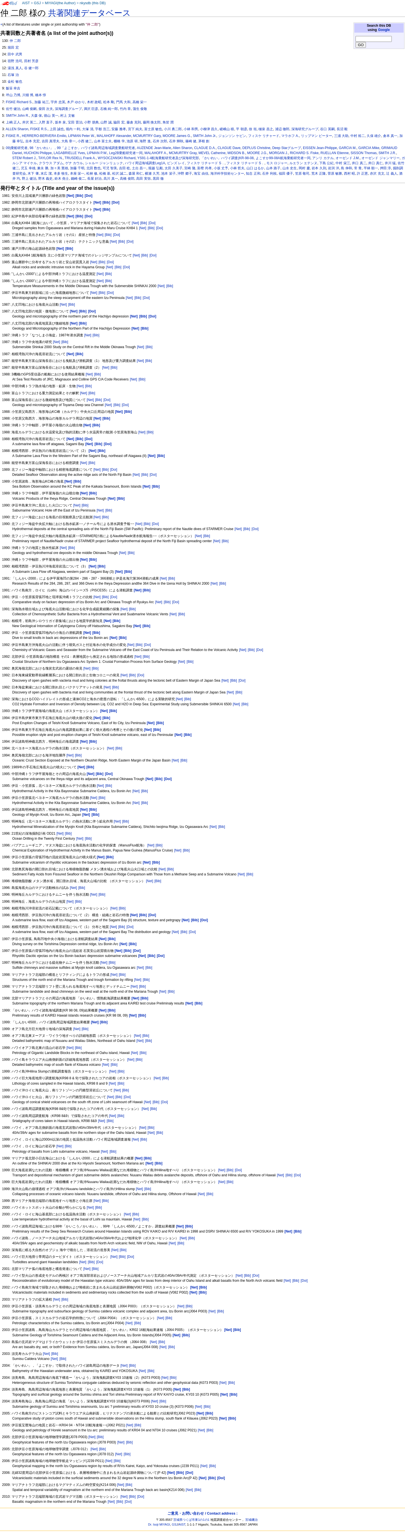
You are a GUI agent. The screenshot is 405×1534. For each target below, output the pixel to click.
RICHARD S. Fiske (304, 153)
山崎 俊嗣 (29, 109)
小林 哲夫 (237, 168)
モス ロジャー (276, 163)
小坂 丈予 (221, 168)
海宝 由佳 (201, 173)
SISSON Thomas (363, 153)
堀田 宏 (13, 47)
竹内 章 (125, 109)
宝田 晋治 (75, 122)
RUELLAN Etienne (335, 153)
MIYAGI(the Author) (60, 3)
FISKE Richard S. (19, 102)
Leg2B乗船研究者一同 (126, 153)
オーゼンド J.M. (348, 158)
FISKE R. (13, 136)
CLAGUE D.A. (205, 148)
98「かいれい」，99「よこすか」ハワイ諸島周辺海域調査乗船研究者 (82, 148)
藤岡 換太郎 (152, 122)
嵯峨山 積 (227, 129)
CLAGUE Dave (229, 148)
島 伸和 (346, 168)
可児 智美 (110, 168)
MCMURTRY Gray (183, 153)
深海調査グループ (68, 109)
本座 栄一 (77, 173)
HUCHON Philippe (38, 153)
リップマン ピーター (316, 136)
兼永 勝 (42, 168)
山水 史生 (289, 168)
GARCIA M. (348, 148)
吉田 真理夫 (50, 141)
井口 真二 (359, 163)
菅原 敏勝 (335, 173)
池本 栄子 (168, 173)
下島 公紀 (326, 163)
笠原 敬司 (302, 173)
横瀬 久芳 (152, 173)
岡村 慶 (304, 168)
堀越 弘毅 (155, 168)
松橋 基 (104, 173)
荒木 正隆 (318, 173)
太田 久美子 (173, 168)
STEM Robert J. (24, 158)
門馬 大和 (123, 102)
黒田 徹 (158, 179)
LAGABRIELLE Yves (69, 153)
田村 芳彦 (31, 61)
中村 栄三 (343, 163)
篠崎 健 (190, 141)
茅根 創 (203, 141)
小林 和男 (191, 129)
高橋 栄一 (139, 102)
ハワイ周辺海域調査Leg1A (145, 163)
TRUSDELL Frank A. (80, 158)
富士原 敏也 (153, 129)
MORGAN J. (278, 153)
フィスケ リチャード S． (206, 163)
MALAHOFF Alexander (114, 136)
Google (384, 30)
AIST (26, 3)
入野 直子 (46, 122)
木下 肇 (33, 173)
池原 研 (132, 141)
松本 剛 (108, 102)
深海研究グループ (304, 129)
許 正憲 (362, 173)
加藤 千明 (77, 168)
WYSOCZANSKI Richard (116, 158)
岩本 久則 (319, 168)
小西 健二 (85, 141)
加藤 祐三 (41, 102)
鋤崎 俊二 (78, 179)
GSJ (37, 3)
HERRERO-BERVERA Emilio (44, 136)
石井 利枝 (269, 173)
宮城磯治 (251, 1519)
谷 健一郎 (31, 68)
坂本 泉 (60, 122)
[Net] (135, 223)
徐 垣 (252, 129)
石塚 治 (13, 75)
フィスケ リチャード (263, 136)
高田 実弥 (143, 179)
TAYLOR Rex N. (50, 158)
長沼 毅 (342, 129)
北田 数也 (93, 168)
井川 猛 (390, 163)
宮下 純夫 (135, 129)
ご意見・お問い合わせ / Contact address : (202, 1513)
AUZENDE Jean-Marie (154, 148)
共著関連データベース (89, 12)
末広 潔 (45, 173)
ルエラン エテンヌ (303, 163)
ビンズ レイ (176, 163)
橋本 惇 (40, 95)
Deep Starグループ (286, 148)
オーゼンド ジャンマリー (380, 158)
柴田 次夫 (46, 109)
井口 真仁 (375, 163)
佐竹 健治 (13, 109)
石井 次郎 (160, 141)
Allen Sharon (182, 148)
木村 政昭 (94, 102)
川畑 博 (27, 95)
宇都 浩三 (102, 129)
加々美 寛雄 (59, 168)
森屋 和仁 (136, 173)
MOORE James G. (177, 136)
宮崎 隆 (189, 168)
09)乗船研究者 (17, 148)
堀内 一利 (73, 129)
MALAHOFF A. (156, 153)
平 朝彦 (241, 129)
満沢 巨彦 (91, 109)
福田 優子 (286, 173)
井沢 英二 (29, 122)
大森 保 (36, 116)
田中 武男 (15, 54)
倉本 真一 (390, 136)
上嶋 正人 (13, 122)
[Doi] (152, 223)
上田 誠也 (57, 129)
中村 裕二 (357, 136)
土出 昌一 (139, 168)
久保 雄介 (374, 136)
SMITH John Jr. (204, 136)
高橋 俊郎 (127, 179)
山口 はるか (255, 168)
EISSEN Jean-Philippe (320, 148)
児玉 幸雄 (28, 168)
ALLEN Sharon (17, 129)
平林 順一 (371, 168)
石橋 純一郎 (109, 109)
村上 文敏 (67, 116)
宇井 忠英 (58, 102)
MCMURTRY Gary (147, 136)
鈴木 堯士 (62, 179)
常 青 (358, 168)
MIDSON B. (236, 153)
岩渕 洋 (333, 168)
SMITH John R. (17, 116)
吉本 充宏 (32, 141)
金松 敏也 (15, 82)
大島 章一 (68, 141)
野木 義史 (45, 179)
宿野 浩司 (15, 61)
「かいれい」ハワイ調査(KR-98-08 (227, 158)
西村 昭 (349, 173)
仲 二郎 (15, 41)
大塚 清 (87, 129)
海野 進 (145, 141)
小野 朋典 (91, 122)
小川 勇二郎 (173, 129)
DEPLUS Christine (256, 148)
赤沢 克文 (377, 173)
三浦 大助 (341, 136)
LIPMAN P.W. (97, 153)
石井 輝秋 (176, 141)
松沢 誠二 (119, 173)
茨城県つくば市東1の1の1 (191, 1519)
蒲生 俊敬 (140, 109)
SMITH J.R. (387, 153)
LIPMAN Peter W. (81, 136)
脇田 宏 (118, 122)
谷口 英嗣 (327, 129)
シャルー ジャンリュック (104, 163)
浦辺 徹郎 (282, 129)
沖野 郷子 (184, 173)
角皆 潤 (168, 122)
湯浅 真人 (15, 68)
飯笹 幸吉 (13, 88)
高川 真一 (111, 179)
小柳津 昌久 (209, 129)
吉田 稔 (124, 168)
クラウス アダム (51, 163)
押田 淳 (385, 168)
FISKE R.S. (39, 129)
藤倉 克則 (134, 122)
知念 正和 (253, 173)
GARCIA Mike (368, 148)
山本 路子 (273, 168)
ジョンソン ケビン (232, 136)
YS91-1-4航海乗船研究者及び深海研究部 (168, 158)
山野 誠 (105, 122)
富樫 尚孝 (204, 168)
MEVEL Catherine (212, 153)
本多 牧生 (61, 173)
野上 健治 (29, 179)
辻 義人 (391, 173)
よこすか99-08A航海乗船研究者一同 (283, 158)
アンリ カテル (322, 158)
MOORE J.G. (257, 153)
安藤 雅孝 (118, 129)
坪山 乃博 (13, 95)
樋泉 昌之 (265, 129)
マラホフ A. (290, 136)
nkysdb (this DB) (93, 3)
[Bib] (143, 223)
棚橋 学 (119, 141)
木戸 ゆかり (76, 102)
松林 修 (91, 173)
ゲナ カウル (74, 163)
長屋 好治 (94, 179)
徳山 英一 (51, 116)
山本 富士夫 (103, 141)
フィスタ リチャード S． (245, 163)
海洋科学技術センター (227, 173)
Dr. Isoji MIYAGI (159, 1524)
